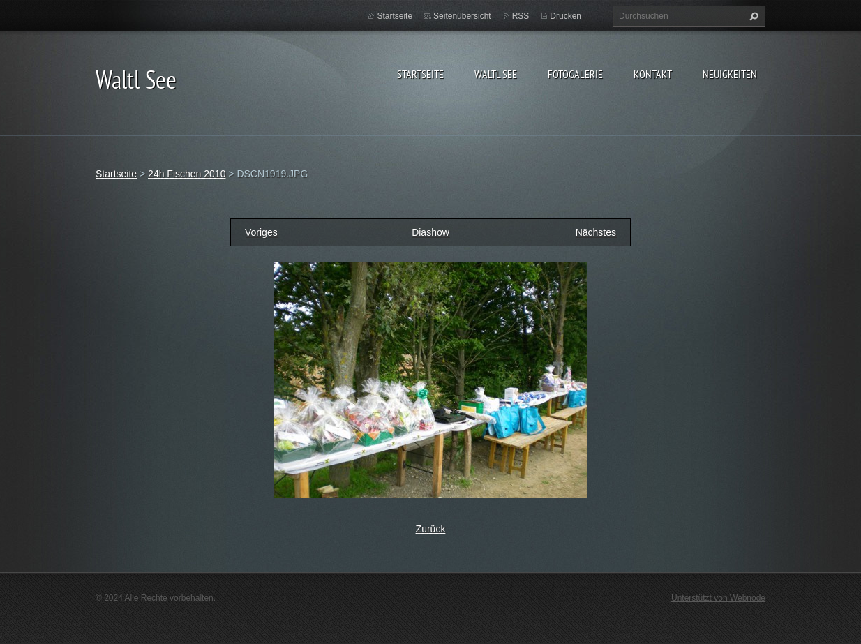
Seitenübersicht (462, 16)
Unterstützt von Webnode (718, 598)
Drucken (565, 16)
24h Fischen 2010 (186, 173)
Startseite (420, 74)
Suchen (752, 16)
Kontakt (653, 74)
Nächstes (596, 232)
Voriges (261, 232)
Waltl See (495, 74)
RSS (521, 16)
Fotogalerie (575, 74)
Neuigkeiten (730, 74)
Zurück (431, 528)
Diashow (430, 232)
